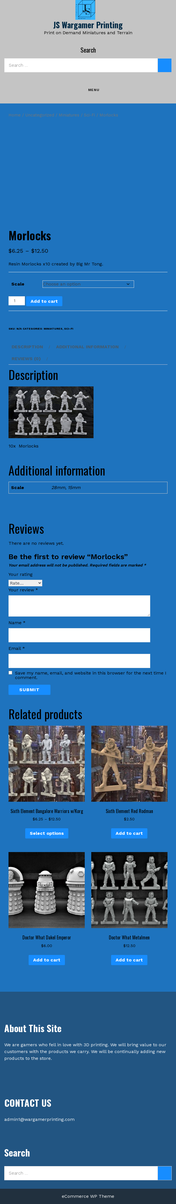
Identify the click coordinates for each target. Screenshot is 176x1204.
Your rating (21, 574)
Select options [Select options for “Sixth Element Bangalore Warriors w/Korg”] (47, 833)
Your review (23, 590)
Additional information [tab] (87, 346)
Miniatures (69, 115)
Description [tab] (27, 346)
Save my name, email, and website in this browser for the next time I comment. (90, 675)
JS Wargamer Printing (88, 25)
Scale (17, 284)
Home (15, 115)
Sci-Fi (89, 115)
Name (17, 622)
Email (17, 648)
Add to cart (44, 301)
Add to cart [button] (129, 833)
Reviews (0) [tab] (26, 358)
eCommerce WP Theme (88, 1196)
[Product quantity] (17, 300)
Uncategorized (39, 115)
